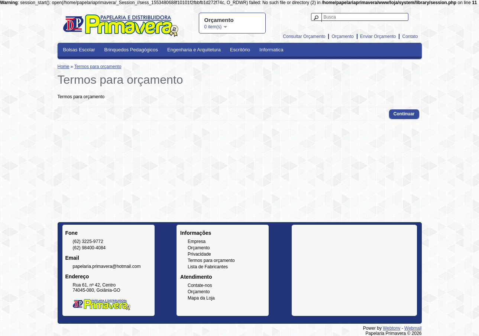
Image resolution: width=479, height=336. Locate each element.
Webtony (391, 328)
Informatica (271, 49)
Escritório (240, 49)
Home (63, 66)
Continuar (404, 113)
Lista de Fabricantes (208, 266)
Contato (410, 36)
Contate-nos (200, 285)
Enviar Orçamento (378, 36)
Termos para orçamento (98, 66)
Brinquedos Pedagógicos (131, 49)
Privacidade (199, 254)
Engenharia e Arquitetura (194, 49)
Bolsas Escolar (79, 49)
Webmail (412, 328)
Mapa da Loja (201, 298)
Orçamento (342, 36)
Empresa (196, 241)
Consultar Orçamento (304, 36)
